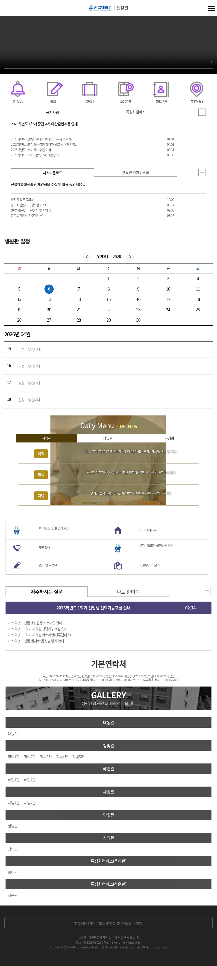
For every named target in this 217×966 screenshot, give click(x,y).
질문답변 (44, 547)
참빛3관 (46, 756)
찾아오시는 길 (124, 923)
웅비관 (13, 872)
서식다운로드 (52, 173)
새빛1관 (13, 803)
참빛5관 (78, 756)
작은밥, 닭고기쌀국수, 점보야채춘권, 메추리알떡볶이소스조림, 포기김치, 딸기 (131, 472)
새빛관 (108, 792)
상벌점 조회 (161, 101)
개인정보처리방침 (105, 923)
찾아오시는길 (197, 101)
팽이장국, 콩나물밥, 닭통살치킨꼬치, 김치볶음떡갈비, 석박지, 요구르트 (131, 493)
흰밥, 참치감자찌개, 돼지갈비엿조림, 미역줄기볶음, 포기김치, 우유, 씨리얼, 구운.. (131, 451)
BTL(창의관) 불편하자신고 (156, 545)
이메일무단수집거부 (83, 923)
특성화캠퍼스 (135, 112)
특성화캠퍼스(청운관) (108, 884)
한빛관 (108, 815)
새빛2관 (29, 803)
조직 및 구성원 (48, 565)
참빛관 (108, 438)
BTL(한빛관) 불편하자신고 (55, 528)
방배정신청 (18, 101)
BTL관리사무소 (149, 530)
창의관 (108, 838)
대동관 (108, 722)
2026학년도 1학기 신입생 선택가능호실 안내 (93, 608)
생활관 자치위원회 (135, 172)
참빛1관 (13, 756)
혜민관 (108, 769)
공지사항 (52, 112)
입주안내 (89, 101)
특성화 (169, 438)
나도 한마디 (128, 591)
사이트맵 (138, 923)
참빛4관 (62, 756)
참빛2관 (29, 756)
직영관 (46, 438)
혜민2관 (29, 779)
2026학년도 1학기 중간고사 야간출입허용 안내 (44, 124)
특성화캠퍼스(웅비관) (108, 861)
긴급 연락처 (125, 101)
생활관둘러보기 (150, 565)
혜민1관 (13, 779)
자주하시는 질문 (46, 591)
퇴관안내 (54, 101)
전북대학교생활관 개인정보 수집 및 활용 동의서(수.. (48, 184)
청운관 (13, 895)
